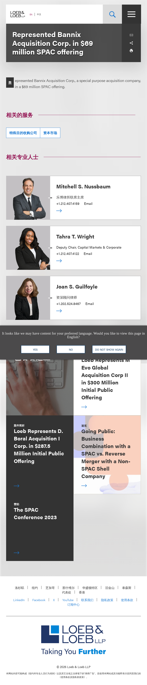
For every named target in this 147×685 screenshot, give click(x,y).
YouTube (68, 600)
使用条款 (127, 600)
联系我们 (87, 600)
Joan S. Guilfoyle (77, 286)
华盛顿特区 (90, 587)
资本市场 (50, 132)
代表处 (66, 592)
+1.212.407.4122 (67, 253)
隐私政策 (107, 600)
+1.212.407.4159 (67, 203)
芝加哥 (50, 587)
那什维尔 (68, 587)
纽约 (35, 587)
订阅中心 (73, 604)
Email (88, 203)
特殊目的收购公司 (23, 132)
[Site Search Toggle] (112, 14)
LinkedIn (19, 600)
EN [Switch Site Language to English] (31, 14)
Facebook (38, 600)
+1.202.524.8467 (68, 303)
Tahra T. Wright (75, 236)
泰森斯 (126, 587)
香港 (82, 592)
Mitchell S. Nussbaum (83, 186)
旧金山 (109, 587)
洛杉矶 (19, 587)
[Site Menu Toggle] (131, 14)
